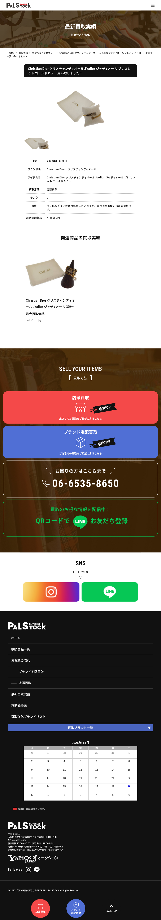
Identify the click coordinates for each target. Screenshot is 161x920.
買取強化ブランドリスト (28, 716)
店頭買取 (25, 683)
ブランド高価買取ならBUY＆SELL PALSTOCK (37, 890)
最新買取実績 (20, 694)
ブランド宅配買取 (31, 671)
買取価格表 (19, 705)
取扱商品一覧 (20, 649)
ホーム (16, 638)
